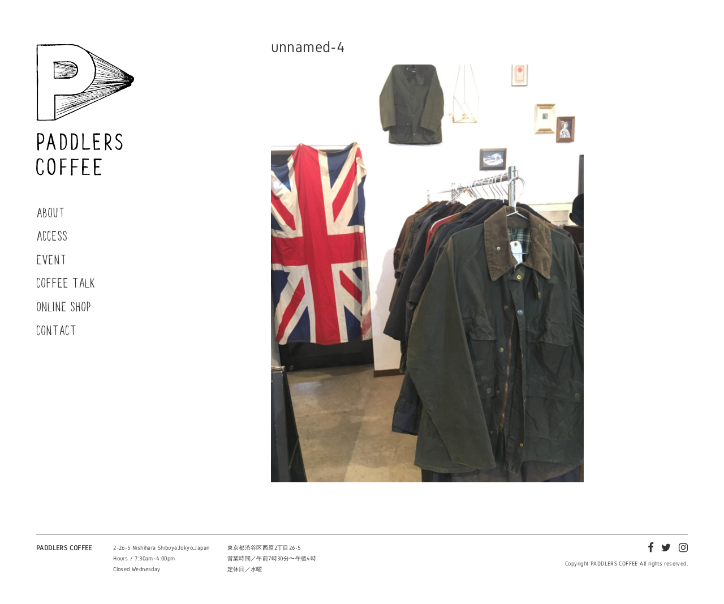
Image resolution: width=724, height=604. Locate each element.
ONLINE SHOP (63, 306)
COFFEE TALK (66, 282)
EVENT (51, 259)
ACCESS (51, 235)
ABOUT (50, 212)
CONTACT (56, 330)
